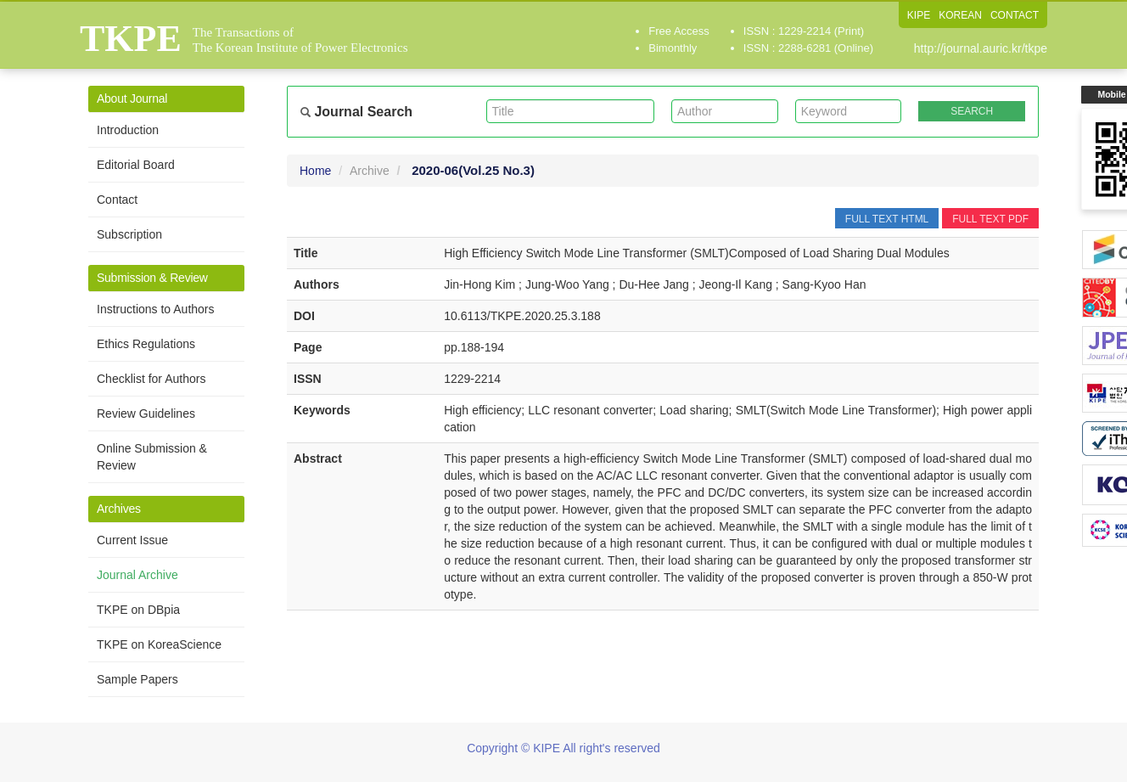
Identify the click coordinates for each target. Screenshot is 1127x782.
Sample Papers (137, 679)
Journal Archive (137, 575)
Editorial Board (136, 165)
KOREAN (960, 15)
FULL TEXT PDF (990, 219)
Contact (117, 199)
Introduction (128, 130)
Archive (370, 170)
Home (315, 170)
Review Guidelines (146, 413)
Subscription (129, 234)
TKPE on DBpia (138, 609)
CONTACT (1014, 15)
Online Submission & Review (152, 457)
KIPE (918, 15)
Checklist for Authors (151, 378)
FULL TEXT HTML (886, 219)
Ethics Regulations (146, 344)
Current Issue (132, 540)
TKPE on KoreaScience (159, 644)
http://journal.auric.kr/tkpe (980, 48)
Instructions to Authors (156, 309)
